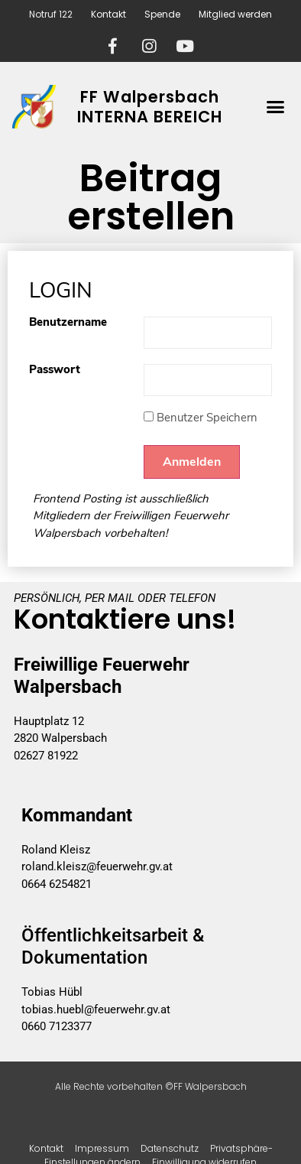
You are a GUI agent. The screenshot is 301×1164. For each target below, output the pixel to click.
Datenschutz (170, 1148)
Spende (162, 14)
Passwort (54, 370)
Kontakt (108, 14)
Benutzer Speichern (200, 417)
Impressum (102, 1148)
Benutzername (68, 323)
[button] (275, 107)
